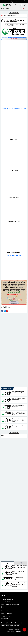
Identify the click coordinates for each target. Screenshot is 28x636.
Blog (8, 623)
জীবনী (2, 8)
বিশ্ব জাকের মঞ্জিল (13, 5)
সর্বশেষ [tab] (7, 563)
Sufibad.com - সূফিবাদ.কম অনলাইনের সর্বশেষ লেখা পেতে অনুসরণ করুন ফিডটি (14, 38)
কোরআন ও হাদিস (23, 5)
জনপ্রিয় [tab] (20, 563)
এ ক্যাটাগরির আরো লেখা (7, 388)
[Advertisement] (14, 54)
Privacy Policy (5, 625)
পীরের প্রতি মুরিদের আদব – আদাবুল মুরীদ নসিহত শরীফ (18, 399)
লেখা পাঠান (16, 625)
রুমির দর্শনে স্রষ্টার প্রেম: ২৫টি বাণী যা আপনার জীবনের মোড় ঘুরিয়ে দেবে (18, 584)
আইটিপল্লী (19, 631)
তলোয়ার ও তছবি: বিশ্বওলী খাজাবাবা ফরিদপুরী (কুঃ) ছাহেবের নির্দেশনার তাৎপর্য (18, 413)
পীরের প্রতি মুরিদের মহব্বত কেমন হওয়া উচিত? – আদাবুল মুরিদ (18, 392)
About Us (3, 623)
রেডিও (7, 8)
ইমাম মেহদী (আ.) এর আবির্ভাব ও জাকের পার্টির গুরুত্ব (18, 426)
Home (19, 623)
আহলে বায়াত (4, 5)
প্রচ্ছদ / (3, 15)
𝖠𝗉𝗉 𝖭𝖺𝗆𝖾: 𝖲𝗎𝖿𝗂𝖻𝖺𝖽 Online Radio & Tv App (14, 108)
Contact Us (14, 623)
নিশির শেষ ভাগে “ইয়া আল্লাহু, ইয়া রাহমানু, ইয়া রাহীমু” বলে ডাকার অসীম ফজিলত (19, 420)
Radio (11, 625)
